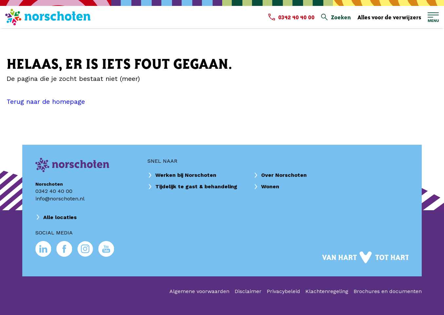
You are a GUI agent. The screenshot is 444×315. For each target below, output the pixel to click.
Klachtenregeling (326, 291)
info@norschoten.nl (60, 198)
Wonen (270, 186)
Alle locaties (60, 217)
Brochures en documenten (388, 291)
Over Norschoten (284, 175)
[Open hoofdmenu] (433, 17)
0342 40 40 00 (53, 191)
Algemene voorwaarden (199, 291)
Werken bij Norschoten (185, 175)
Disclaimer (248, 291)
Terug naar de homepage (46, 101)
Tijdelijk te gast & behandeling (196, 186)
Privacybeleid (283, 291)
